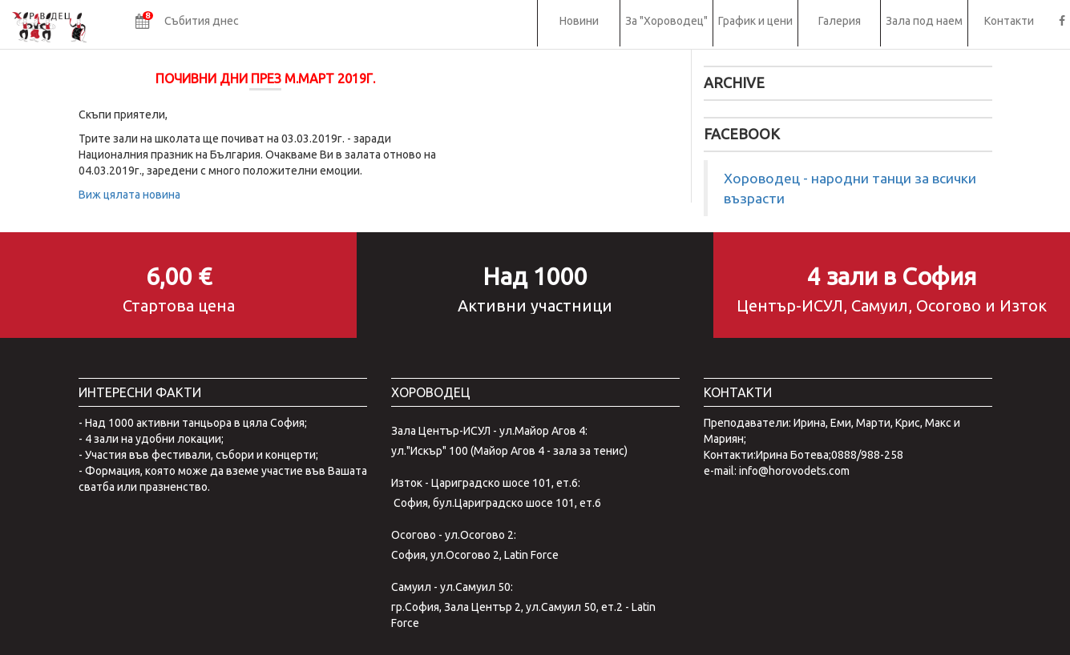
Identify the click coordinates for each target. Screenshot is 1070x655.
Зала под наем (924, 20)
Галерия (839, 20)
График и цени (755, 20)
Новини (579, 20)
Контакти (1009, 20)
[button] (187, 23)
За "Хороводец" (666, 20)
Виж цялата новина (129, 194)
